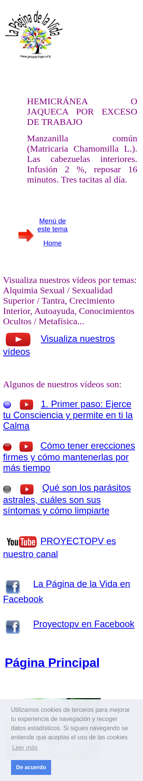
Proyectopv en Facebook (84, 624)
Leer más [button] (25, 747)
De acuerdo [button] (31, 767)
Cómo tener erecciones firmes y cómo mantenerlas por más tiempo (69, 456)
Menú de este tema (52, 225)
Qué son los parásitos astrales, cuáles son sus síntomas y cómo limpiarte (67, 499)
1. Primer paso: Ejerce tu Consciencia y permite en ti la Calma (68, 415)
